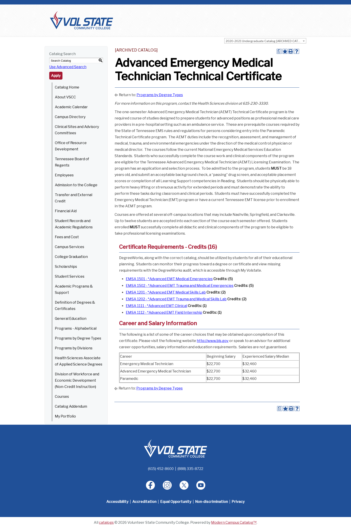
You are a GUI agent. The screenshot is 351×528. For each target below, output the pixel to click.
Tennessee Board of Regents (72, 162)
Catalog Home (67, 87)
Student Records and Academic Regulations (74, 224)
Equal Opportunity (175, 502)
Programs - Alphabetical (75, 328)
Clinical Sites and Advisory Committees (77, 130)
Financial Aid (66, 211)
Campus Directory (70, 117)
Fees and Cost (67, 237)
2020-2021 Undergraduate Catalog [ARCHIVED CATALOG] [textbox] (266, 41)
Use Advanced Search (67, 67)
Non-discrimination (211, 502)
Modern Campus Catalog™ (234, 522)
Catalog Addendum (71, 406)
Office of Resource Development (71, 146)
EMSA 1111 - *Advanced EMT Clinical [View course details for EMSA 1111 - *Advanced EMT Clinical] (156, 306)
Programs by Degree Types (78, 338)
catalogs (106, 522)
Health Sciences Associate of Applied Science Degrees (78, 361)
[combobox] (265, 40)
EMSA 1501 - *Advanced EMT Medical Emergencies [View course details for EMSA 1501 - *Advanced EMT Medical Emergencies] (169, 279)
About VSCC (65, 97)
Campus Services (69, 247)
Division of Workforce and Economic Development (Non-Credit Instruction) (77, 380)
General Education (70, 318)
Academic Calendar (71, 107)
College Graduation (71, 257)
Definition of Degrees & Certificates (75, 305)
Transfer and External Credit (73, 198)
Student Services (69, 276)
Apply (56, 76)
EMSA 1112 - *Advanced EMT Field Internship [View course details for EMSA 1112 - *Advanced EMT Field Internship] (164, 312)
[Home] (175, 448)
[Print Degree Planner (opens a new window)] (279, 51)
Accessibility (117, 502)
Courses (62, 396)
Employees (64, 175)
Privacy (238, 502)
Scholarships (66, 266)
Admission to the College (76, 185)
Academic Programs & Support (74, 289)
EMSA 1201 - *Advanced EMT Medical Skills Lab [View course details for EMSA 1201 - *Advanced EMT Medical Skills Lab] (166, 292)
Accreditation (144, 502)
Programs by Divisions (73, 348)
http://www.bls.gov (213, 341)
